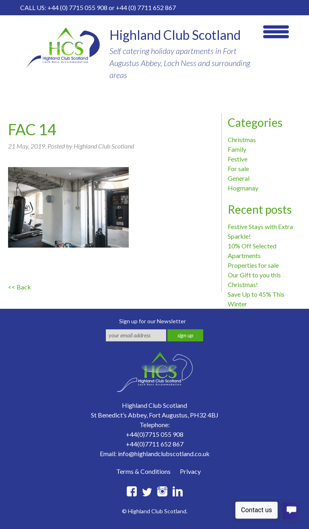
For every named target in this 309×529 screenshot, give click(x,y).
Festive (237, 159)
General (238, 178)
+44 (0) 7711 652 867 (146, 7)
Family (237, 149)
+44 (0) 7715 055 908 (77, 7)
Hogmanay (243, 188)
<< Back (19, 287)
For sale (238, 168)
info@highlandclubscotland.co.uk (164, 453)
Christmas (242, 139)
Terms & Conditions (143, 471)
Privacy (190, 471)
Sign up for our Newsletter (152, 321)
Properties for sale (253, 265)
